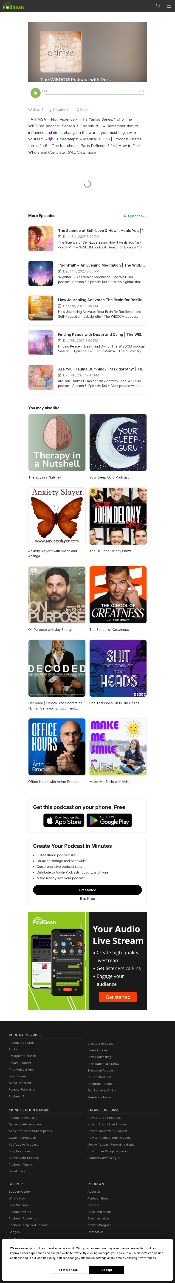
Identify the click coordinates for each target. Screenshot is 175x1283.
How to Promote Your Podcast (108, 1138)
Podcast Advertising (22, 1118)
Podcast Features (20, 1043)
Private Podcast (19, 1063)
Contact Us (95, 1232)
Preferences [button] (100, 1257)
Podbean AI (16, 1097)
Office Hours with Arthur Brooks (52, 782)
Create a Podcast (99, 1044)
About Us (94, 1192)
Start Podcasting (99, 1057)
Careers (93, 1205)
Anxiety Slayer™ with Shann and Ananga (53, 554)
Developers (16, 1171)
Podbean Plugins (20, 1165)
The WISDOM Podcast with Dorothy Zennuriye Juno (77, 79)
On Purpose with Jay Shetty (49, 630)
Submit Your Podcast (23, 1158)
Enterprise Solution (21, 1056)
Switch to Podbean (21, 1138)
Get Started (87, 890)
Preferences (68, 1270)
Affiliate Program (99, 1225)
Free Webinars (18, 1205)
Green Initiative (98, 1219)
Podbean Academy (21, 1219)
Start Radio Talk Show (102, 1064)
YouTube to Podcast (22, 1145)
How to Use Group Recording (107, 1151)
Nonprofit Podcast (100, 1084)
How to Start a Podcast (103, 1118)
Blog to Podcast (19, 1151)
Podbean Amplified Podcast (27, 1225)
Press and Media (99, 1212)
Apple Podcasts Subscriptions (29, 1131)
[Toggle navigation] (169, 5)
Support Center (19, 1192)
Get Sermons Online (101, 1091)
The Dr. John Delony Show (109, 551)
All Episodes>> (136, 216)
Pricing (13, 1050)
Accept (106, 1270)
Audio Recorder (19, 1083)
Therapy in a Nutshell (44, 478)
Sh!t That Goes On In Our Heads (114, 703)
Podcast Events (19, 1212)
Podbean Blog (97, 1199)
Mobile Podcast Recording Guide (110, 1145)
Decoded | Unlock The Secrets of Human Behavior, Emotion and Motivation (53, 706)
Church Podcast (98, 1077)
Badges (14, 1232)
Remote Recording (21, 1090)
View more (46, 152)
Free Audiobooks (99, 1097)
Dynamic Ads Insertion (24, 1125)
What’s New (17, 1199)
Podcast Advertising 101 (104, 1158)
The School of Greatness (108, 630)
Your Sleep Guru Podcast (108, 478)
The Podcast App (20, 1070)
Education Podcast (100, 1071)
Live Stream (17, 1076)
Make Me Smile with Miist (108, 782)
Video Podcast (97, 1050)
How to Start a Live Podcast (106, 1125)
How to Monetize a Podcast (106, 1131)
